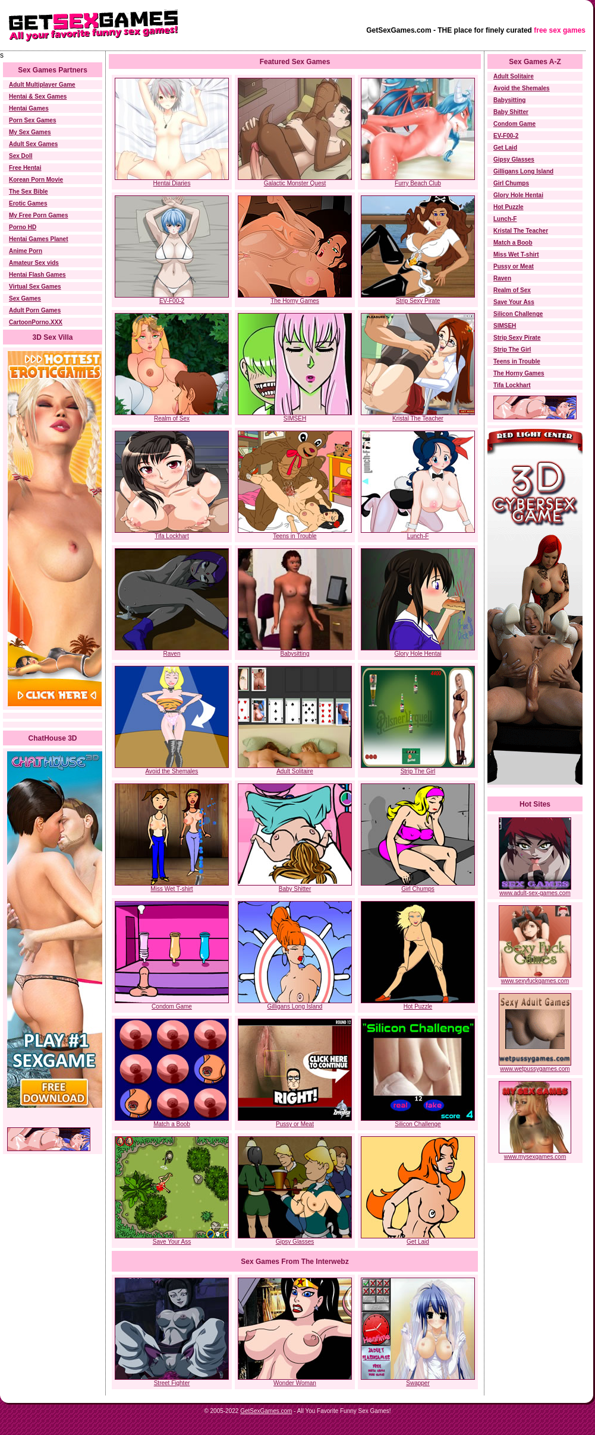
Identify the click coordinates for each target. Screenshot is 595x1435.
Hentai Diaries (172, 183)
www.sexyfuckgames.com (535, 978)
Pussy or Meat (295, 1124)
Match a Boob (171, 1124)
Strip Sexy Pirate (418, 301)
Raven (172, 653)
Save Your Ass (172, 1241)
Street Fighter (172, 1380)
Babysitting (295, 653)
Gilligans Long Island (295, 1006)
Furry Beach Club (418, 183)
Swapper (418, 1380)
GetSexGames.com (266, 1411)
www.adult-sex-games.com (535, 890)
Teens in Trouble (294, 536)
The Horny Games (294, 301)
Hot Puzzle (418, 1006)
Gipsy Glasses (295, 1241)
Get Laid (418, 1241)
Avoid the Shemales (172, 771)
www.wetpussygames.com (535, 1066)
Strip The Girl (418, 771)
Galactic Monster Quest (295, 183)
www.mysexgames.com (535, 1154)
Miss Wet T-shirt (171, 889)
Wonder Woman (295, 1380)
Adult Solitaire (294, 771)
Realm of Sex (172, 418)
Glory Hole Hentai (418, 653)
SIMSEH (295, 418)
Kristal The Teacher (417, 418)
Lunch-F (418, 536)
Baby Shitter (295, 889)
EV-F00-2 (171, 301)
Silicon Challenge (417, 1124)
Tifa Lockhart (171, 536)
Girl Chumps (418, 889)
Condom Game (172, 1006)
